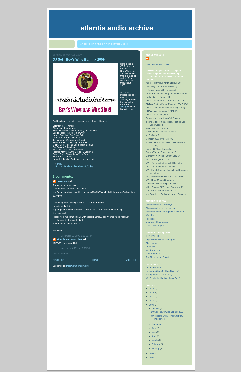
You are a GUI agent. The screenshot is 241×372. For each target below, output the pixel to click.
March (155, 340)
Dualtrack (150, 246)
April (154, 336)
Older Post (131, 260)
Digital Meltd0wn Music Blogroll (160, 239)
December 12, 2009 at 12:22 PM (76, 236)
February (156, 344)
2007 (151, 357)
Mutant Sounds (153, 253)
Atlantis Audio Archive (117, 28)
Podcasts (150, 219)
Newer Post (58, 260)
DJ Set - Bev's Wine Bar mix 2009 (167, 312)
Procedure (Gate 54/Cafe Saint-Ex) (162, 271)
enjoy (59, 164)
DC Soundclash (153, 267)
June (154, 328)
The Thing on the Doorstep (158, 257)
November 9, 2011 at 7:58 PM (75, 248)
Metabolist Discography (157, 222)
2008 (151, 353)
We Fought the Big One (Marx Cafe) (163, 278)
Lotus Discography (155, 225)
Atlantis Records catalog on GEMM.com (165, 211)
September (157, 324)
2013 (151, 288)
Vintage (124, 106)
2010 (151, 300)
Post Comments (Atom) (77, 266)
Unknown (62, 181)
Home (95, 260)
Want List (150, 215)
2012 (151, 292)
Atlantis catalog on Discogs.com (161, 208)
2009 (151, 305)
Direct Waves (152, 243)
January (156, 348)
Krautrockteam (153, 250)
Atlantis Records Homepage (159, 204)
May (154, 332)
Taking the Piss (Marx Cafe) (159, 274)
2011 (151, 296)
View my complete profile (158, 64)
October (156, 308)
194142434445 (153, 236)
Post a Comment (61, 253)
